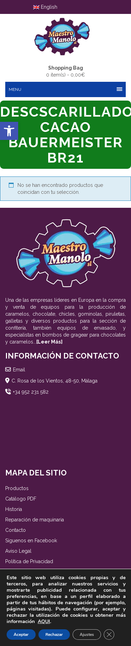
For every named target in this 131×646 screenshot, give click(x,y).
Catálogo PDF (20, 499)
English (45, 7)
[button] (9, 131)
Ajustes (87, 634)
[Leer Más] (49, 342)
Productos (17, 488)
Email (19, 369)
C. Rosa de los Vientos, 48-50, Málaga (54, 381)
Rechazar (54, 634)
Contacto (15, 530)
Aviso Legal (18, 551)
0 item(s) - (65, 71)
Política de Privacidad (29, 561)
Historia (13, 509)
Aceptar (21, 634)
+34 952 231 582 (31, 392)
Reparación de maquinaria (34, 519)
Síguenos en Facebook (31, 540)
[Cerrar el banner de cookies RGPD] (109, 634)
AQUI (44, 621)
